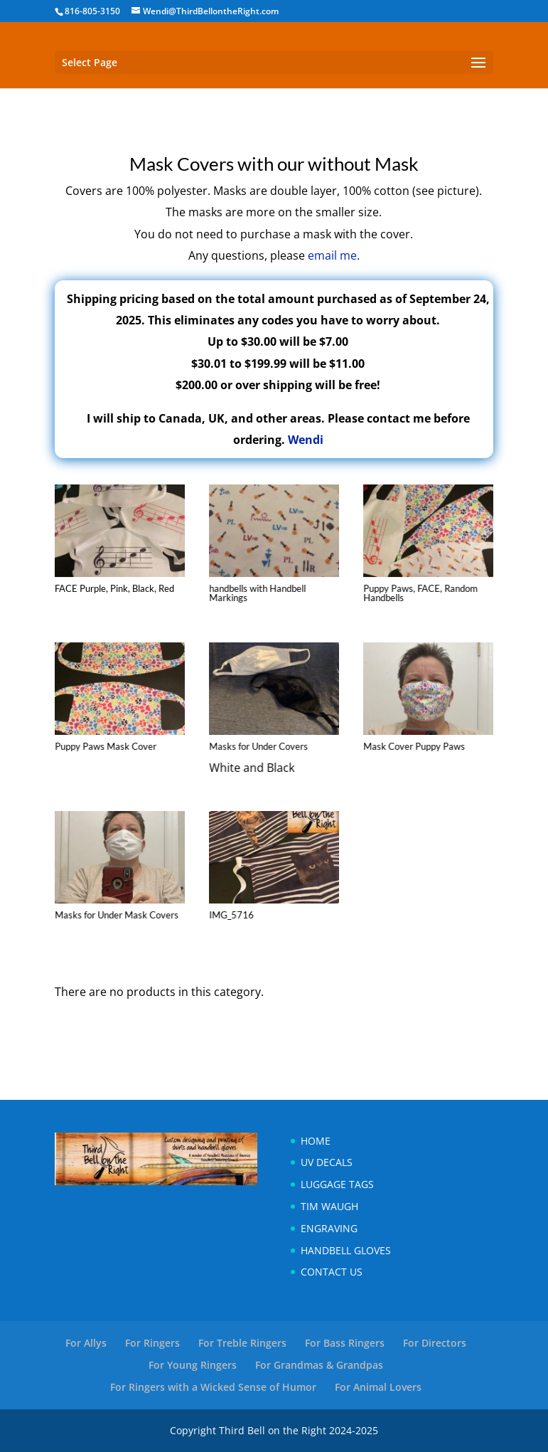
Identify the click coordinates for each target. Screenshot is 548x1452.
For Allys (86, 1343)
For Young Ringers (193, 1365)
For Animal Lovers (378, 1387)
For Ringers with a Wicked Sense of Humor (213, 1387)
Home (316, 1141)
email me (332, 255)
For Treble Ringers (242, 1343)
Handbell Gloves (346, 1250)
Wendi (305, 439)
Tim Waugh (329, 1206)
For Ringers (152, 1343)
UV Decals (327, 1162)
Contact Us (331, 1271)
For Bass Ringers (345, 1343)
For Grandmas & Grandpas (319, 1365)
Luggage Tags (337, 1184)
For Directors (434, 1343)
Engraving (329, 1228)
